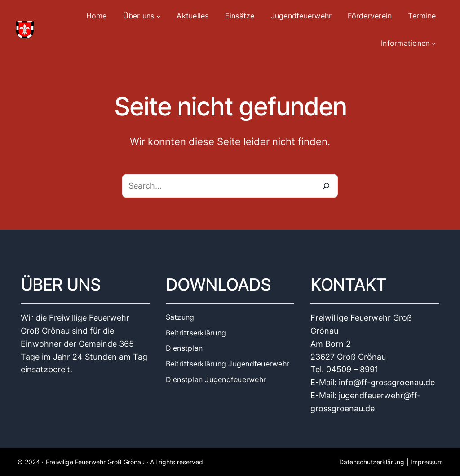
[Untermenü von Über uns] (158, 16)
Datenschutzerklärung (371, 462)
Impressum (427, 462)
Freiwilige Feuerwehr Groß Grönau (95, 462)
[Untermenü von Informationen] (433, 43)
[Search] (326, 185)
